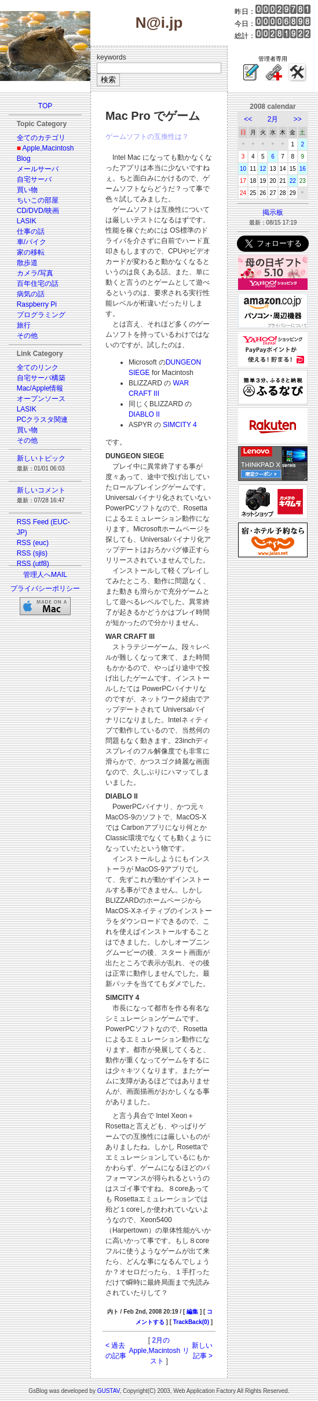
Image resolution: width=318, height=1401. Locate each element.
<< (248, 119)
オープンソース (41, 399)
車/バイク (31, 242)
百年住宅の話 (38, 284)
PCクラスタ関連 (42, 419)
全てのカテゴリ (41, 138)
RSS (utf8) (33, 564)
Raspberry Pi (37, 304)
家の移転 (31, 252)
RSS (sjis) (32, 553)
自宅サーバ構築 (41, 378)
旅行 (24, 325)
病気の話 (31, 294)
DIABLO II (144, 414)
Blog (24, 159)
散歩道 (27, 263)
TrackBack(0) (191, 1322)
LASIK (26, 221)
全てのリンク (38, 367)
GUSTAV (108, 1391)
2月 (273, 119)
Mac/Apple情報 (40, 388)
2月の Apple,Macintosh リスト (159, 1350)
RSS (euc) (33, 543)
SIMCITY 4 (179, 425)
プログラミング (41, 315)
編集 (192, 1311)
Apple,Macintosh (48, 148)
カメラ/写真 (35, 273)
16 (302, 169)
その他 (27, 336)
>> (298, 119)
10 (243, 169)
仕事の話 (31, 231)
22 (293, 181)
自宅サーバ (34, 179)
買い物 (27, 190)
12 (262, 169)
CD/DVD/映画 (38, 211)
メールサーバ (38, 169)
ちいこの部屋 (38, 200)
